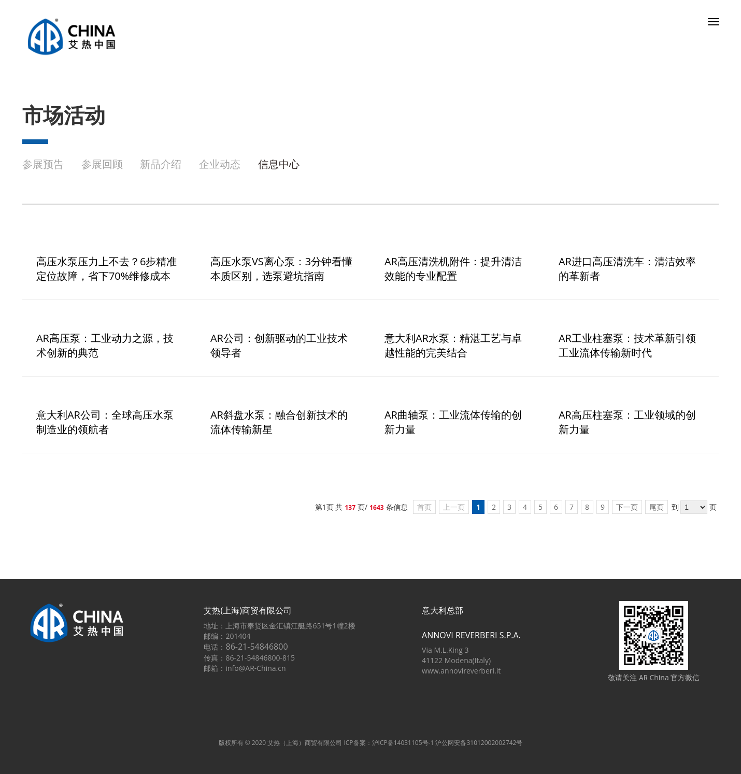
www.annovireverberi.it (461, 671)
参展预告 (43, 164)
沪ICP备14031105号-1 (403, 742)
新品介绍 (160, 164)
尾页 (656, 507)
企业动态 (219, 164)
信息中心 (279, 164)
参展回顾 (102, 164)
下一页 (627, 507)
